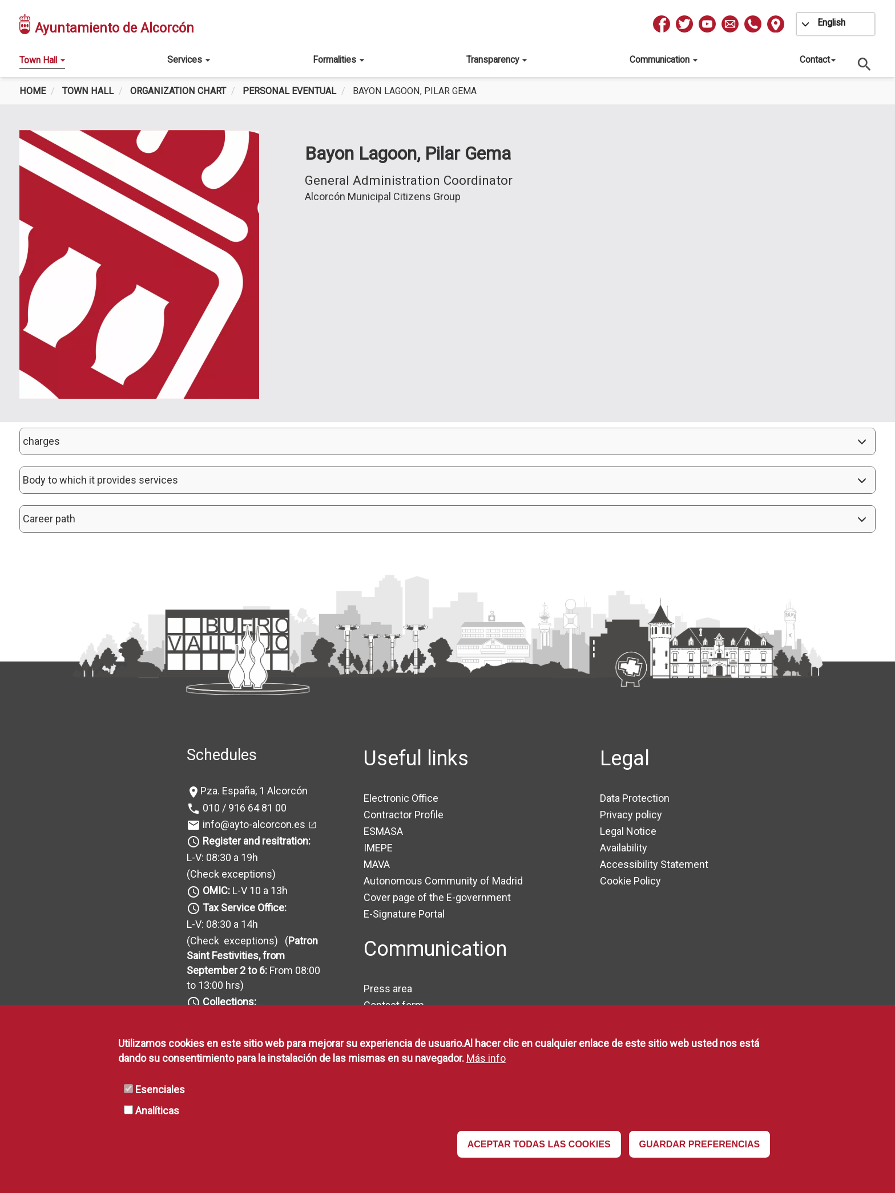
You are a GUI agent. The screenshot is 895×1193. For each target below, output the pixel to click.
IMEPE (378, 848)
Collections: (229, 1002)
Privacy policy (631, 815)
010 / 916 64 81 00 (243, 808)
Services (188, 59)
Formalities (338, 59)
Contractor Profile (404, 815)
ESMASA (383, 831)
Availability (623, 848)
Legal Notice (628, 831)
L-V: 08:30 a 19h (222, 857)
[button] (447, 441)
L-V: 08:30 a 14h (222, 924)
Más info (486, 1058)
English (831, 22)
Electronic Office (401, 798)
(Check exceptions (229, 874)
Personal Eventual (289, 91)
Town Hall (42, 60)
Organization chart (178, 91)
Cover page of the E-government (437, 897)
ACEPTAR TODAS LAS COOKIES (539, 1144)
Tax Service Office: (245, 908)
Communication (664, 59)
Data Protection (635, 798)
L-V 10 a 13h (244, 890)
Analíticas (157, 1111)
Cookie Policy (630, 881)
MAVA (377, 864)
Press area (388, 989)
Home (32, 91)
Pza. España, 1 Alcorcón (254, 791)
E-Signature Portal (404, 914)
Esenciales (160, 1089)
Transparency (496, 59)
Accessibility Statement (654, 864)
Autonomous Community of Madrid (443, 881)
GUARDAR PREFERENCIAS (699, 1144)
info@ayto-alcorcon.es (252, 824)
